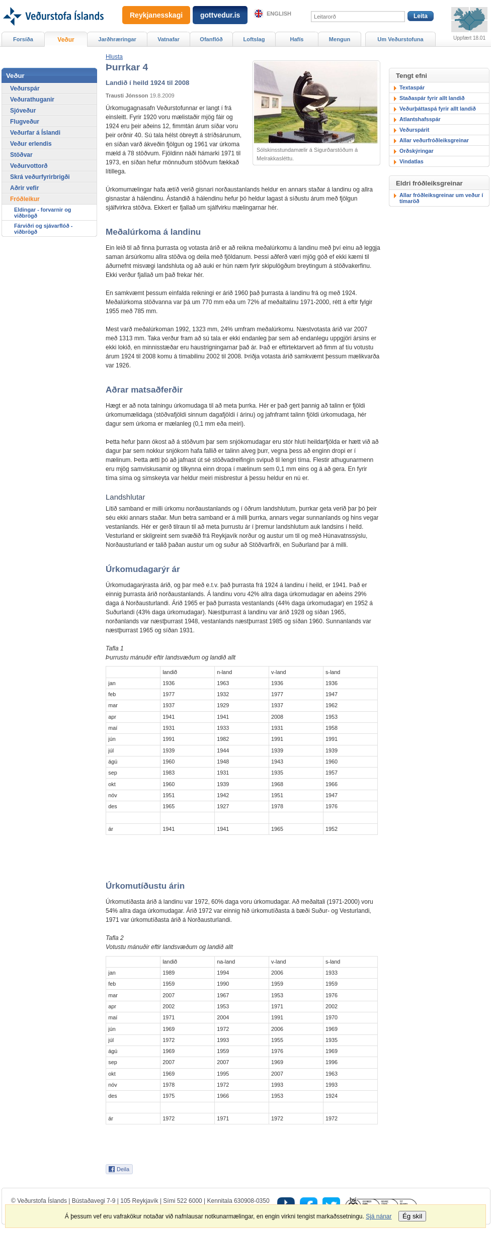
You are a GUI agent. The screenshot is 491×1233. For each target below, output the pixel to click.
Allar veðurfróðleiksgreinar (434, 140)
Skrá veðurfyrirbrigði (40, 176)
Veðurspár (25, 88)
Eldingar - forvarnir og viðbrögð (42, 213)
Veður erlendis (31, 143)
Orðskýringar (416, 151)
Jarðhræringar (117, 39)
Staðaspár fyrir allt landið (432, 98)
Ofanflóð (211, 39)
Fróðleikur (25, 199)
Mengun (339, 39)
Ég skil (412, 1216)
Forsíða (23, 39)
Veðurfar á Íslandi (35, 132)
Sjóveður (23, 110)
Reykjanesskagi (156, 15)
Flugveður (24, 121)
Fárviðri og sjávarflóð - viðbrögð (43, 229)
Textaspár (412, 87)
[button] (114, 56)
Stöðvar (21, 154)
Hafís (297, 39)
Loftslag (254, 39)
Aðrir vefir (24, 188)
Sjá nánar (378, 1216)
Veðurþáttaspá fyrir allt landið (437, 109)
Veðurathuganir (32, 99)
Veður (65, 39)
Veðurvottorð (29, 165)
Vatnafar (168, 39)
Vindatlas (411, 161)
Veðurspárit (414, 130)
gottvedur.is (220, 15)
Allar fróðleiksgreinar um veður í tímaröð (441, 198)
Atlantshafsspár (420, 119)
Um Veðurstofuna (400, 39)
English (279, 14)
